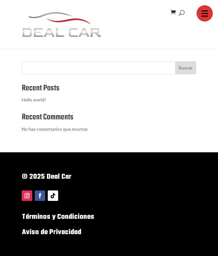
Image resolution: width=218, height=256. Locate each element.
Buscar (186, 67)
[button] (205, 13)
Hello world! (34, 99)
